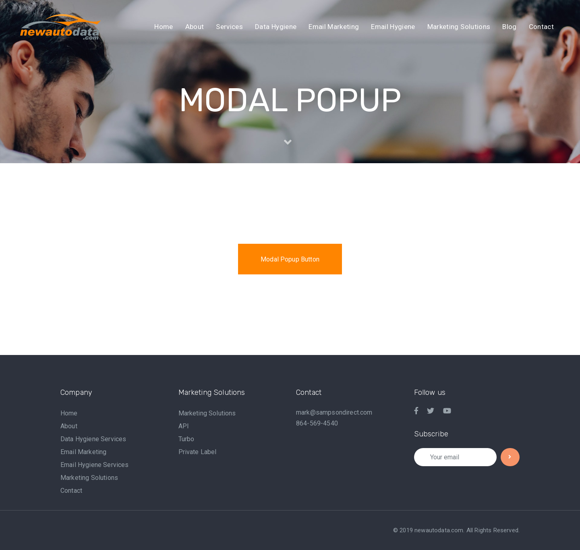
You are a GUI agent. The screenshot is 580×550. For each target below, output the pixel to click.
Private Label (197, 452)
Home (69, 413)
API (183, 426)
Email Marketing (83, 452)
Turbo (186, 439)
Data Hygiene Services (93, 439)
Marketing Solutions (89, 478)
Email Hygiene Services (94, 465)
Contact (71, 490)
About (68, 426)
